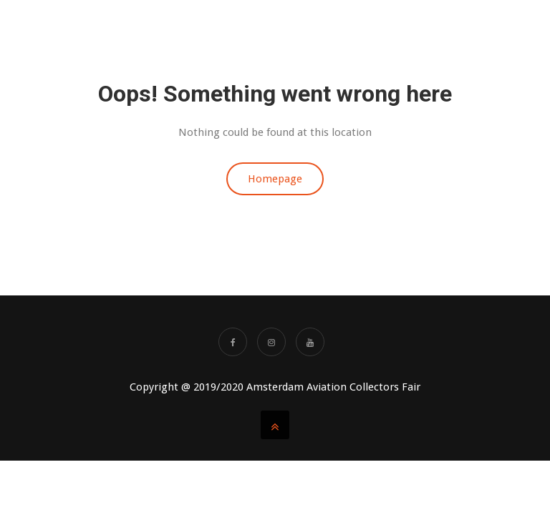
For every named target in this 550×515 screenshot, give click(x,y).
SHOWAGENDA (494, 28)
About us (221, 28)
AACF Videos (418, 28)
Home (171, 28)
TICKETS (354, 28)
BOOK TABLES (289, 28)
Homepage (275, 178)
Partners (503, 86)
